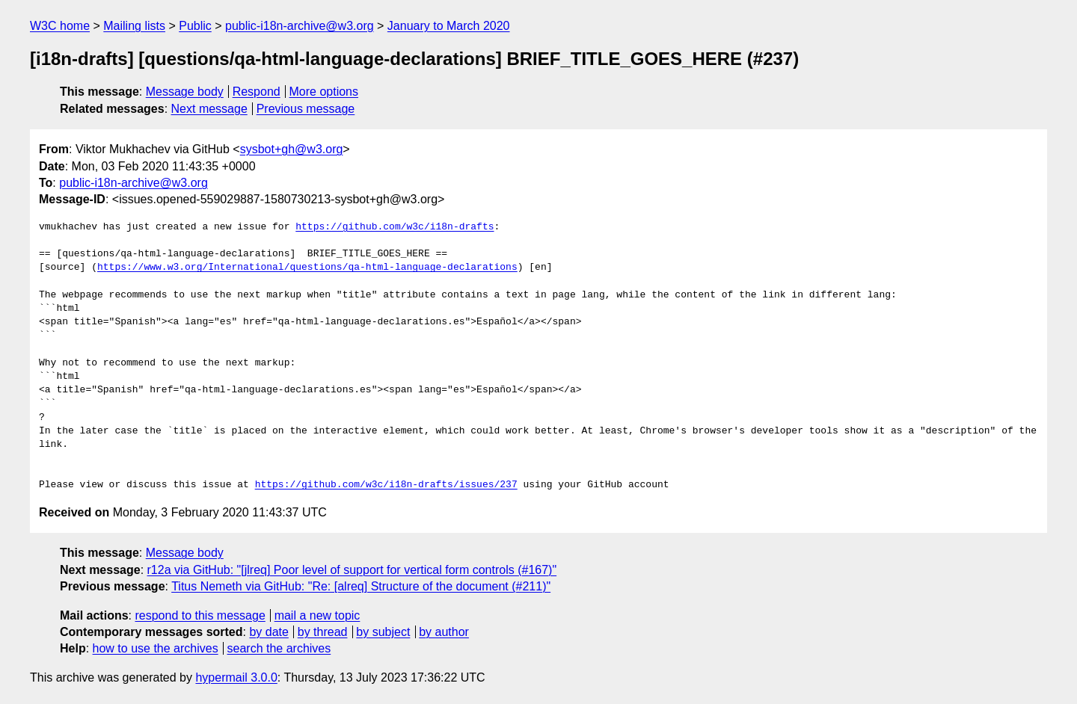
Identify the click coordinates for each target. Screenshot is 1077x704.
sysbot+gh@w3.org (291, 149)
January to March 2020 (448, 25)
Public (195, 25)
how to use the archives (155, 648)
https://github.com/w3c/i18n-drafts (394, 227)
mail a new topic (317, 615)
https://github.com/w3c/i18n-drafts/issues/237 (386, 485)
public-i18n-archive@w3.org (299, 25)
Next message (209, 108)
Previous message (306, 108)
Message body (185, 91)
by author (444, 632)
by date (268, 632)
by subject (383, 632)
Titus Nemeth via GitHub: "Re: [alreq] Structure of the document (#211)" (360, 586)
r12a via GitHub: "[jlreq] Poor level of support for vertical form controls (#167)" (352, 569)
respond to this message (200, 615)
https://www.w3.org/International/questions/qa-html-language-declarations (307, 267)
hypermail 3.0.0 (236, 677)
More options (324, 91)
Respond (256, 91)
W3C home (60, 25)
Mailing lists (134, 25)
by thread (323, 632)
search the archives (279, 648)
